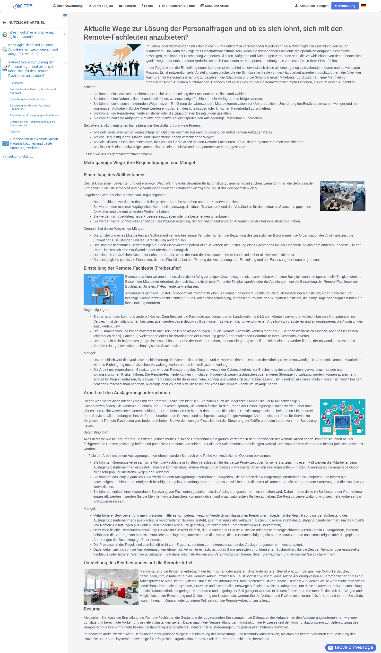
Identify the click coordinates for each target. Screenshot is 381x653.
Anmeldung (345, 6)
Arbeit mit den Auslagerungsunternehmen (34, 115)
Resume (15, 131)
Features (127, 6)
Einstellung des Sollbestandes (27, 99)
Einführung (16, 82)
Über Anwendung (68, 6)
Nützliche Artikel (214, 6)
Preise (148, 6)
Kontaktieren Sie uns (177, 6)
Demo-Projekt (100, 6)
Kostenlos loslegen (312, 6)
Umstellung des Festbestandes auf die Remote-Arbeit (32, 123)
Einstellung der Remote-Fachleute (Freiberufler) (30, 107)
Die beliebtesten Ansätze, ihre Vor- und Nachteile (33, 91)
